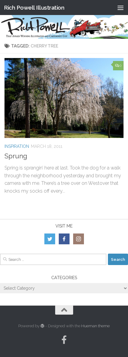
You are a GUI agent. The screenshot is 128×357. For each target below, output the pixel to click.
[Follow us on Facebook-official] (64, 340)
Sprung (15, 156)
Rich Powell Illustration (34, 7)
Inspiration (16, 146)
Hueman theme (95, 326)
